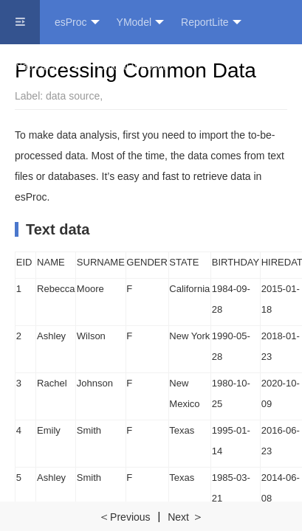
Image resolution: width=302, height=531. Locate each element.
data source (73, 96)
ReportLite (211, 22)
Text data (57, 229)
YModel (140, 22)
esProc (77, 22)
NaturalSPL (47, 66)
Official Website (133, 66)
